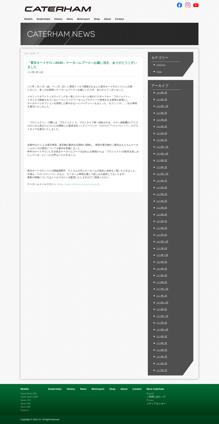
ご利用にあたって (156, 396)
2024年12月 (162, 146)
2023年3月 (161, 207)
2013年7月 (161, 370)
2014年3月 (161, 350)
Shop (97, 19)
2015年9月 (161, 322)
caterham (160, 64)
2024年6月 (161, 160)
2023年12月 (162, 173)
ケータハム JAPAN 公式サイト (58, 9)
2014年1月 (161, 363)
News (70, 19)
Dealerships (43, 19)
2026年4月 (161, 92)
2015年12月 (162, 316)
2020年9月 (161, 261)
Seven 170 (25, 400)
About (107, 19)
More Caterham (155, 389)
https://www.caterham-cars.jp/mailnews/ (78, 184)
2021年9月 (161, 248)
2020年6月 (161, 268)
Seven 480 (25, 406)
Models (28, 19)
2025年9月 (161, 113)
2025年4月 (161, 126)
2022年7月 (161, 221)
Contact (119, 19)
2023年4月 (161, 201)
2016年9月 (161, 309)
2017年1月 (161, 295)
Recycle (150, 393)
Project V (25, 410)
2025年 (32, 53)
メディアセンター (156, 403)
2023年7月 (161, 180)
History (58, 19)
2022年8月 (161, 214)
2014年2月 (161, 356)
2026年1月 (161, 99)
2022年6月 (161, 228)
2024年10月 (162, 153)
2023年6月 (161, 187)
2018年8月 (161, 282)
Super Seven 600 (29, 393)
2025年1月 (161, 140)
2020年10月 (162, 255)
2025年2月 (161, 133)
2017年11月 (162, 288)
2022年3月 (161, 234)
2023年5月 (161, 194)
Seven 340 (25, 403)
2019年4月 (161, 275)
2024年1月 (161, 167)
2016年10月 (162, 302)
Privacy (150, 400)
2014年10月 (162, 329)
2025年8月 (161, 119)
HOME (26, 53)
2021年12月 (162, 241)
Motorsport (83, 19)
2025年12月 (162, 106)
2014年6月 (161, 336)
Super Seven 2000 (29, 396)
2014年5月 (161, 343)
